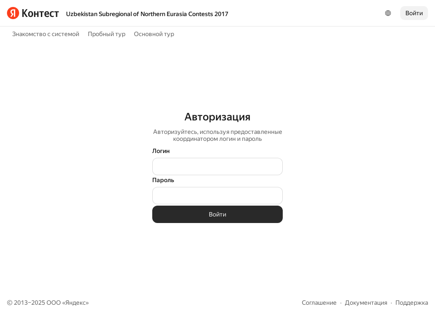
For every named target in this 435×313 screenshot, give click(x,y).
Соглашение (319, 302)
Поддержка (411, 302)
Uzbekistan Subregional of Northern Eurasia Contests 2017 (147, 13)
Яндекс (75, 302)
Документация (366, 302)
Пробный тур (106, 33)
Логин (161, 150)
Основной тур (154, 33)
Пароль (163, 179)
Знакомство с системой (45, 33)
